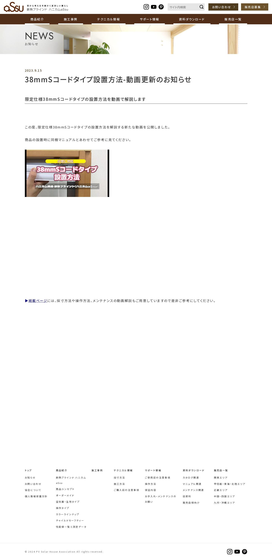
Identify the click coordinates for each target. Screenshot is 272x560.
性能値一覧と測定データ (71, 526)
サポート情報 (153, 470)
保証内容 (150, 490)
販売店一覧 (221, 470)
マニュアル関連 (192, 484)
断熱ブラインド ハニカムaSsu (36, 7)
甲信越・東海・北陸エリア (229, 484)
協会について (33, 490)
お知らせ (30, 477)
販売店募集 (253, 7)
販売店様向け (191, 502)
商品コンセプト (65, 489)
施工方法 (119, 484)
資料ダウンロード (194, 470)
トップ (28, 470)
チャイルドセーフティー (70, 520)
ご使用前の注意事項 (158, 477)
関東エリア (221, 477)
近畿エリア (221, 490)
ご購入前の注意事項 (126, 490)
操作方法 (150, 484)
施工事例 (71, 19)
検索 (201, 7)
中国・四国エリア (224, 496)
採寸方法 (119, 477)
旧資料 (187, 496)
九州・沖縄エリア (224, 502)
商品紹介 (61, 470)
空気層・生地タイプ (68, 501)
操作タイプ (63, 508)
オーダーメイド (65, 495)
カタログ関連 (191, 477)
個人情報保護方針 (36, 496)
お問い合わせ (221, 7)
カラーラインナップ (68, 514)
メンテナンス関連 (193, 490)
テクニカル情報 (123, 470)
